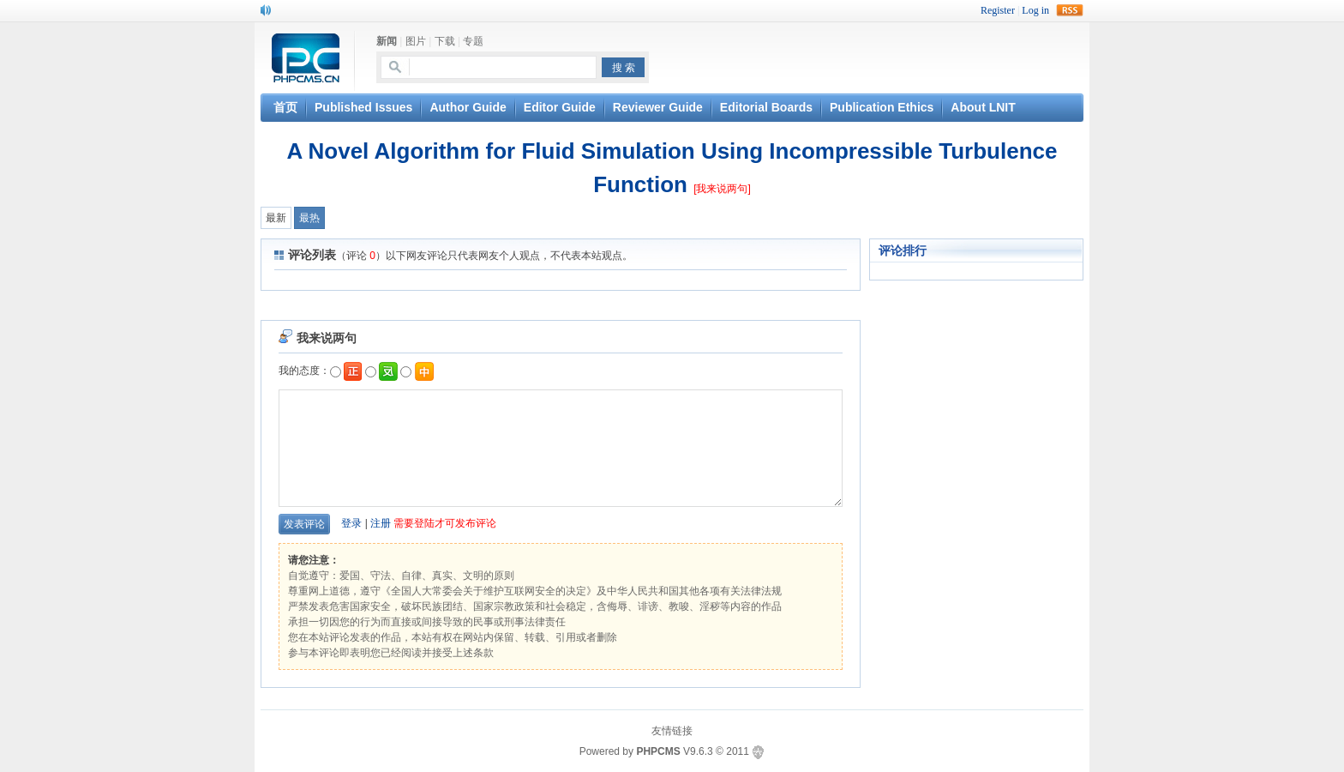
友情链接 (672, 731)
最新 (276, 218)
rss (1069, 10)
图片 (415, 41)
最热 (309, 218)
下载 (445, 41)
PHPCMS (658, 751)
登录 (351, 523)
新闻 (386, 41)
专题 (473, 41)
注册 (380, 523)
